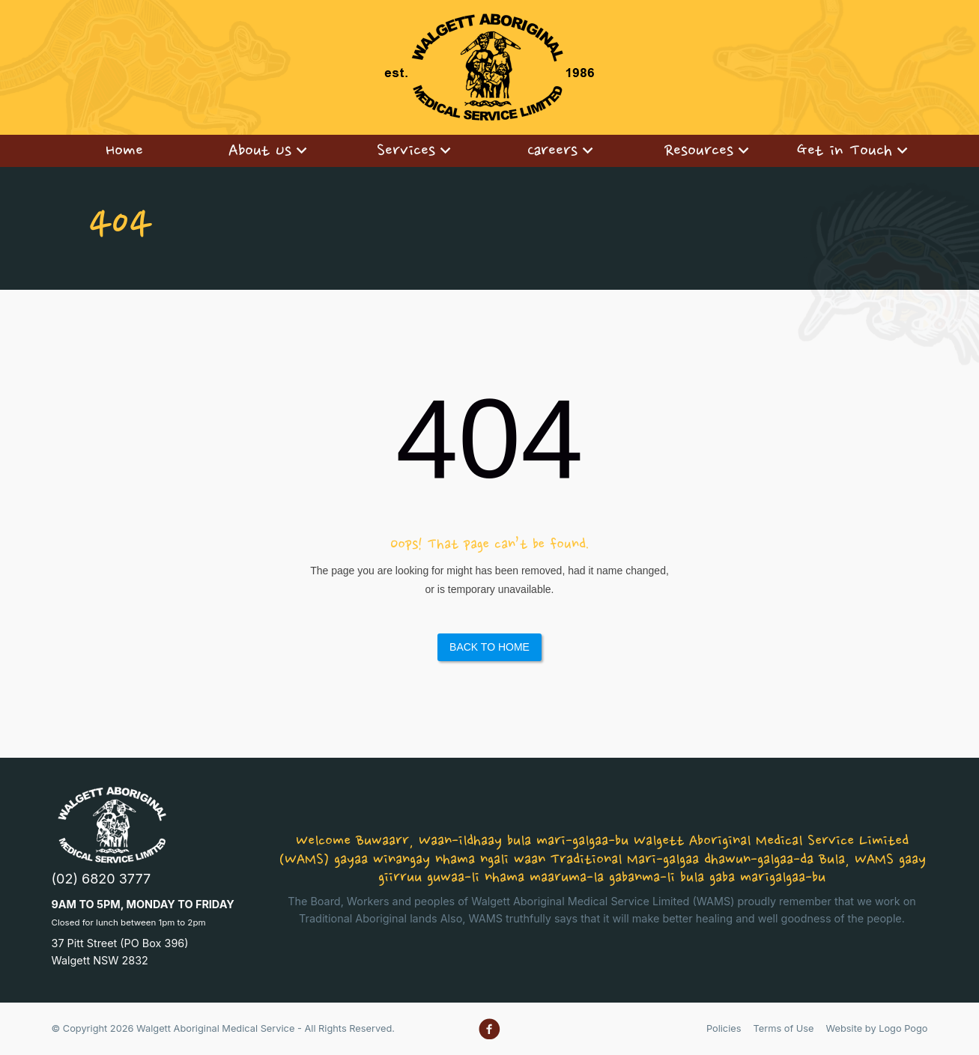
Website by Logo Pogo (877, 1028)
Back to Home (489, 647)
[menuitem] (124, 151)
